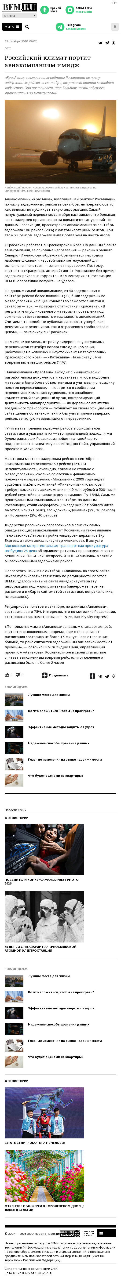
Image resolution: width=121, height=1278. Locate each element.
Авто (8, 48)
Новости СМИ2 (15, 810)
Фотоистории (16, 818)
